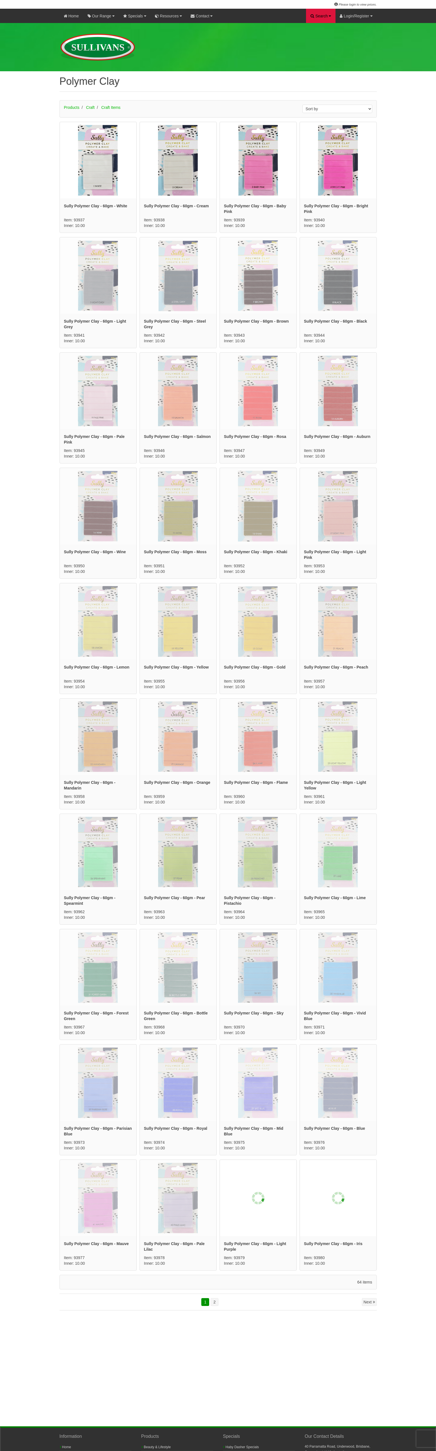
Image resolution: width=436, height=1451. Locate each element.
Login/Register (356, 16)
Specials (134, 16)
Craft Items (110, 107)
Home (71, 16)
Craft (90, 107)
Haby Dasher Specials (241, 1447)
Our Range (101, 16)
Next (369, 1302)
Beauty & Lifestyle (156, 1447)
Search (321, 16)
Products (71, 107)
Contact (202, 16)
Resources (168, 16)
